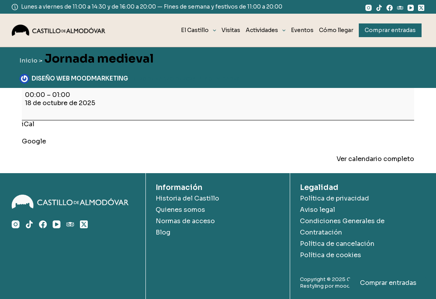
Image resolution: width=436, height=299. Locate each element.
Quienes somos (180, 210)
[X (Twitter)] (421, 8)
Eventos (302, 30)
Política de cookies (330, 255)
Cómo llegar (336, 30)
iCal (28, 124)
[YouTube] (411, 8)
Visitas (231, 30)
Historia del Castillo (187, 198)
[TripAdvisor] (400, 8)
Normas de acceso (185, 221)
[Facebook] (389, 8)
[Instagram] (368, 8)
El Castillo (200, 30)
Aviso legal (317, 210)
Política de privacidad (334, 198)
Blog (163, 232)
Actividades (267, 30)
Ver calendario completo (375, 159)
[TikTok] (379, 8)
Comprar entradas (388, 283)
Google (34, 141)
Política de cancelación (337, 244)
